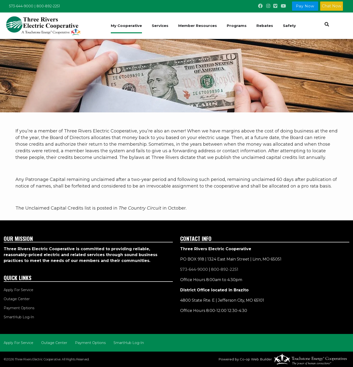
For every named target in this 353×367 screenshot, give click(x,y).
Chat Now (331, 6)
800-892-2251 (48, 6)
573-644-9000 (21, 6)
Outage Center (17, 299)
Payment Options (19, 308)
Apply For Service (18, 290)
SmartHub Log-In (19, 317)
